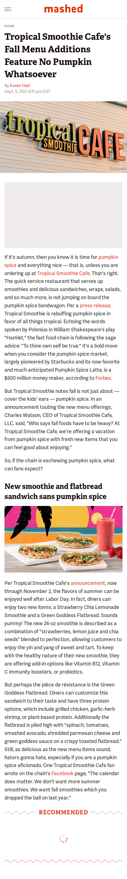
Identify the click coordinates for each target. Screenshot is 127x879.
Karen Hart (20, 85)
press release (95, 305)
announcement (88, 583)
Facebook (116, 168)
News (9, 26)
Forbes (103, 378)
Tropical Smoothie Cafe (63, 273)
